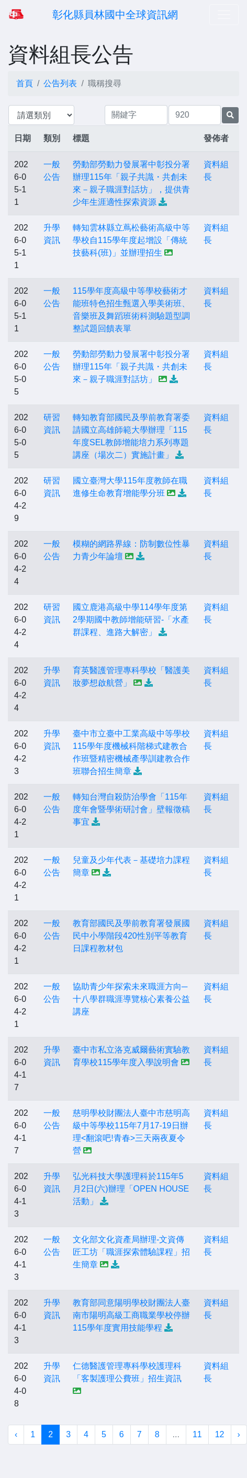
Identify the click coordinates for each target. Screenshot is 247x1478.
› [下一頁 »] (239, 1434)
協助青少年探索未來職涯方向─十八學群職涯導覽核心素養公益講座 (131, 999)
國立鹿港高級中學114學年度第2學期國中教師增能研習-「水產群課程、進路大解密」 (131, 620)
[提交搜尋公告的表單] (230, 115)
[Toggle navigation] (224, 14)
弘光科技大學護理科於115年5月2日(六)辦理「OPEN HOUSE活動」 (131, 1189)
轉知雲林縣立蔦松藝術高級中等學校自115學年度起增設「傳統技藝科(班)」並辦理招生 (131, 240)
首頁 (24, 83)
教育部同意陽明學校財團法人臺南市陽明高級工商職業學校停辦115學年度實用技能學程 (131, 1315)
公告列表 (60, 83)
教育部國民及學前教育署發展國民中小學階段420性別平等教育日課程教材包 (131, 936)
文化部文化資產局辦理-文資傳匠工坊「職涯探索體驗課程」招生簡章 (131, 1252)
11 (197, 1434)
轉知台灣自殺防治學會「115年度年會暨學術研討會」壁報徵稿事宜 (131, 809)
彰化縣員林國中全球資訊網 (115, 14)
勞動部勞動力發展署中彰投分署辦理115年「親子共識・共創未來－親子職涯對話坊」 (131, 367)
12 (219, 1434)
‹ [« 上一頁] (16, 1434)
